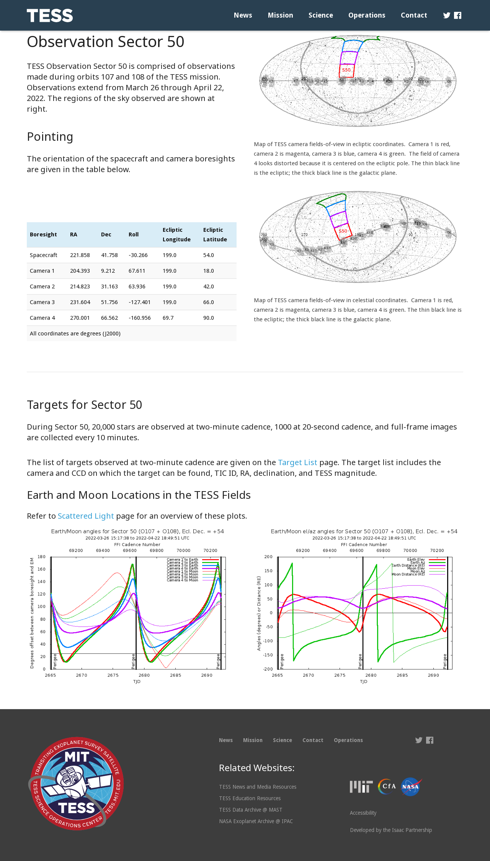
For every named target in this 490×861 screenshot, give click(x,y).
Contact (312, 740)
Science (282, 740)
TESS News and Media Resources (257, 787)
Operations (348, 740)
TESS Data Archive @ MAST (251, 810)
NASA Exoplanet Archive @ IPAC (256, 821)
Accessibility (363, 813)
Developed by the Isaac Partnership (391, 830)
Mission (253, 740)
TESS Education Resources (250, 798)
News (226, 740)
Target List (297, 462)
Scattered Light (86, 516)
